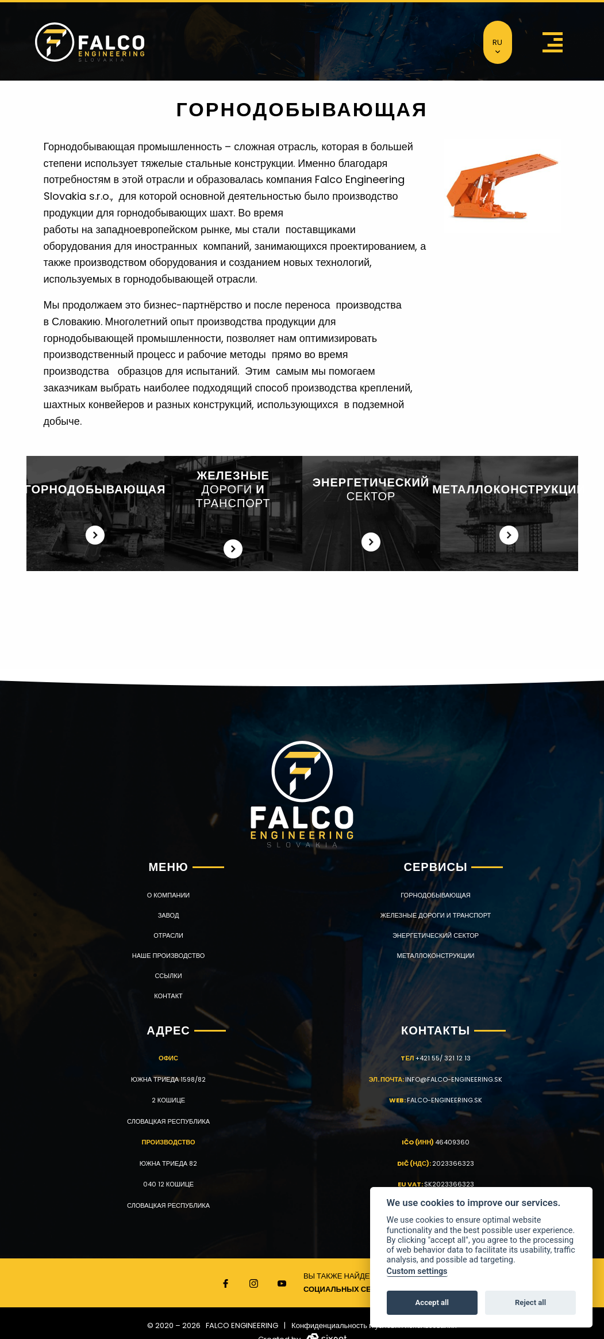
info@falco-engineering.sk (453, 1079)
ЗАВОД (168, 915)
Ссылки (168, 976)
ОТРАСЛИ (168, 936)
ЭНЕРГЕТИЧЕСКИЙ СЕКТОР (436, 936)
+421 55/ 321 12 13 (443, 1058)
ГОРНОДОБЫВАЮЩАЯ (435, 895)
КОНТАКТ (168, 996)
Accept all (432, 1302)
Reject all (530, 1302)
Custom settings (417, 1271)
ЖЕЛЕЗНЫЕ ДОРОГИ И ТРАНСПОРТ (435, 915)
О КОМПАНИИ (168, 895)
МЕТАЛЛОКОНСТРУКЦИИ (436, 956)
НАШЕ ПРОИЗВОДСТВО (168, 956)
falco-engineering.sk (444, 1100)
